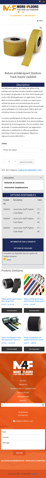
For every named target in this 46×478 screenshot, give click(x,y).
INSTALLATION (23, 392)
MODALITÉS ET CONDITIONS (35, 461)
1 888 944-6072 (29, 15)
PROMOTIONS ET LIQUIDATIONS (23, 388)
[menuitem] (43, 1)
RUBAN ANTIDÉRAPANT (27, 170)
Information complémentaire (16, 187)
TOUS (39, 170)
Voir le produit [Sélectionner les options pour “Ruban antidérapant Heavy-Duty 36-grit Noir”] (12, 310)
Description (9, 178)
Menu (41, 21)
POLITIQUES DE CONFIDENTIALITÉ (12, 461)
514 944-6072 (16, 15)
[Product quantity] (9, 161)
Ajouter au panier (26, 162)
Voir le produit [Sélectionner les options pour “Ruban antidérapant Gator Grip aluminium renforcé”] (12, 349)
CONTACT (23, 400)
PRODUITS (23, 384)
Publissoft (34, 474)
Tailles (4, 143)
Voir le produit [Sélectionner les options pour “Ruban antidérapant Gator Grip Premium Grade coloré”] (34, 310)
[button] (41, 28)
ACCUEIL (23, 380)
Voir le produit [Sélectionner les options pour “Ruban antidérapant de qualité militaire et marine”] (34, 349)
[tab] (23, 177)
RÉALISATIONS (23, 396)
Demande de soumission (14, 182)
